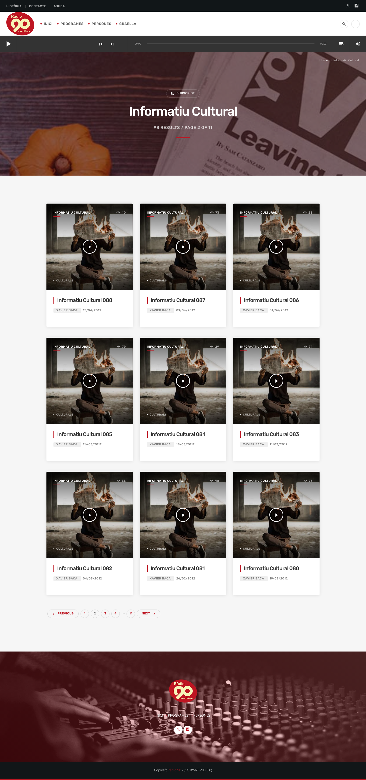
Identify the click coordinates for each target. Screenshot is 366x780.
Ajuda (59, 6)
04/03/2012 (92, 578)
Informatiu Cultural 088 (84, 300)
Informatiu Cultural (71, 213)
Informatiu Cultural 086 (271, 300)
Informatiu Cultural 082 (84, 568)
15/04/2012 (92, 310)
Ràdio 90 (174, 770)
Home (323, 60)
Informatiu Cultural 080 (271, 568)
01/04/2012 (279, 310)
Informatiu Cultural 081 (178, 568)
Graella (127, 24)
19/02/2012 (279, 578)
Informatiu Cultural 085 (84, 434)
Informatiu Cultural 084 (178, 434)
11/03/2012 (279, 444)
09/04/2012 (185, 310)
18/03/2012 (185, 444)
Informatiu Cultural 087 (178, 300)
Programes (72, 24)
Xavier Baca (66, 310)
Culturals (65, 280)
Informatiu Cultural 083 (271, 434)
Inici (48, 24)
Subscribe (182, 93)
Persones (101, 24)
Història (14, 6)
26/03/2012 (92, 444)
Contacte (37, 6)
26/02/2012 (185, 578)
